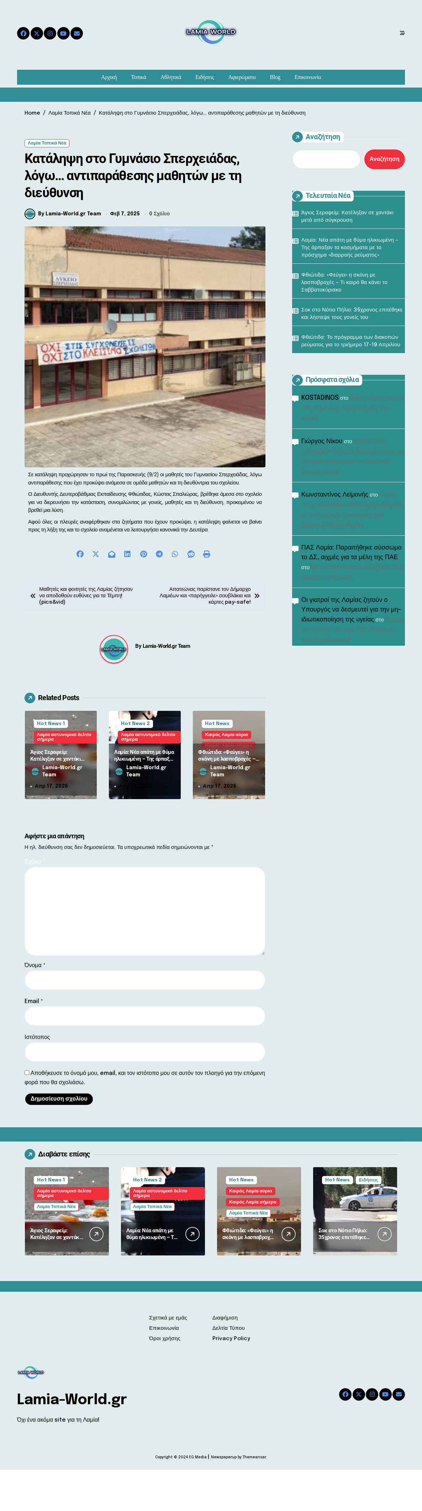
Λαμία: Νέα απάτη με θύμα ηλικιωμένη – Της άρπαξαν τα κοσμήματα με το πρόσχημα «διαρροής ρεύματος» (350, 247)
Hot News (217, 765)
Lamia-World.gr (72, 1441)
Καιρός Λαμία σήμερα (252, 1243)
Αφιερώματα (241, 77)
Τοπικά (138, 77)
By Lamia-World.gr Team (63, 255)
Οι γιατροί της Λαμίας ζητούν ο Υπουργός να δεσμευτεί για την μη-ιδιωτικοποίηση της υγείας (351, 610)
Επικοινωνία (308, 77)
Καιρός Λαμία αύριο (226, 776)
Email (34, 1043)
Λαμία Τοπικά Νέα (47, 143)
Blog (275, 77)
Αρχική (109, 77)
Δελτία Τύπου (228, 1370)
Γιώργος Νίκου (322, 441)
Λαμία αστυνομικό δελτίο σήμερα (64, 778)
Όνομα (35, 1007)
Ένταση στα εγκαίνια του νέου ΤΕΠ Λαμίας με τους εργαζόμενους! (353, 630)
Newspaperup (224, 1498)
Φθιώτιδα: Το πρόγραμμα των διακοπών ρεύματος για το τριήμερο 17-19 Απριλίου (350, 341)
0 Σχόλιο (159, 255)
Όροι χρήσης (164, 1380)
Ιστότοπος (37, 1079)
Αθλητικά (170, 77)
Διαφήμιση (225, 1359)
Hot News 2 (135, 765)
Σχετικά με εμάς (168, 1359)
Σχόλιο (35, 903)
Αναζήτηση (316, 137)
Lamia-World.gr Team (166, 687)
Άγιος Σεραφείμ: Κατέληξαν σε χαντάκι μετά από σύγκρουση (55, 800)
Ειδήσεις (204, 77)
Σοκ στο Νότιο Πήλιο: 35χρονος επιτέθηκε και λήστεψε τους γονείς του (352, 313)
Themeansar (254, 1498)
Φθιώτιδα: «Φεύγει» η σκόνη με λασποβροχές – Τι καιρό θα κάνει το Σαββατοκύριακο (226, 804)
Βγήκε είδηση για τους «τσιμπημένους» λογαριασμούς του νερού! (353, 408)
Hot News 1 (51, 765)
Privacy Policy (231, 1380)
